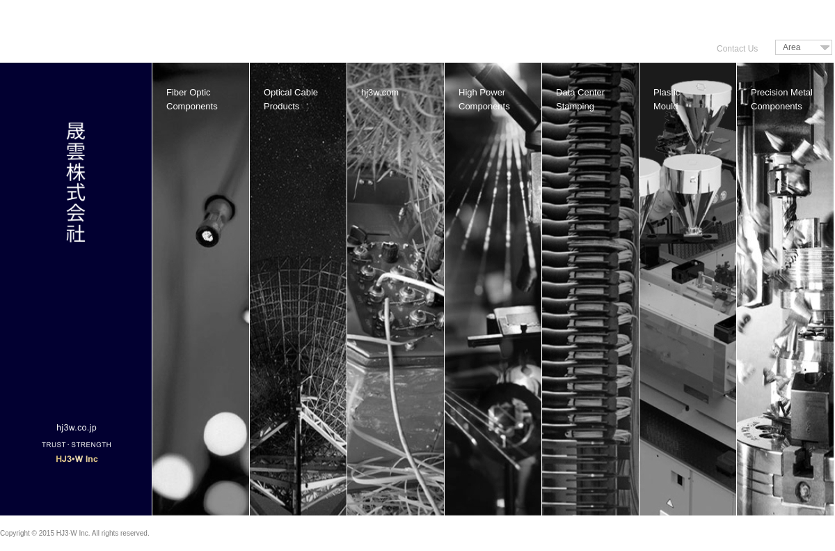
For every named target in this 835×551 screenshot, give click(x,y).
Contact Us (737, 49)
